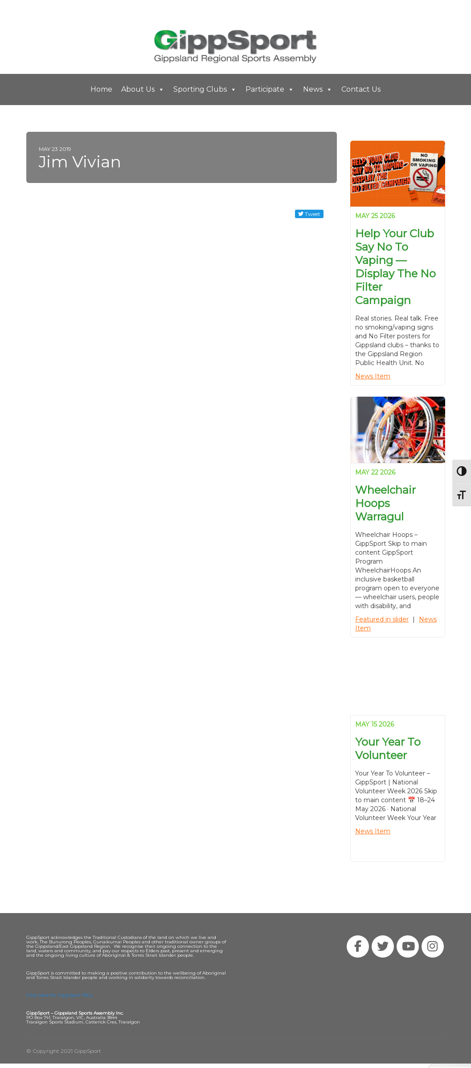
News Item (372, 376)
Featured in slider (382, 619)
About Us (142, 89)
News (317, 89)
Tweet (309, 214)
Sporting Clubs (205, 89)
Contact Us (361, 89)
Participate (270, 89)
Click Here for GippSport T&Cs (59, 995)
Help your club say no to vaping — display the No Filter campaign (395, 267)
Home (101, 89)
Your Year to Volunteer (388, 748)
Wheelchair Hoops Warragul (385, 503)
